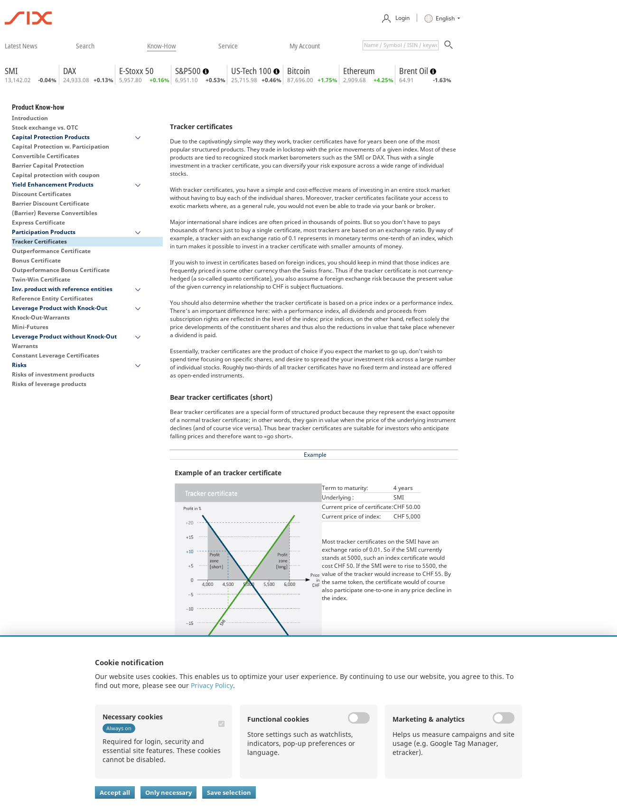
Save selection (229, 792)
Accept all (115, 792)
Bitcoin (298, 70)
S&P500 (189, 70)
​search (85, 45)
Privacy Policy (212, 685)
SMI (11, 70)
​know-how (161, 45)
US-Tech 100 (252, 70)
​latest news (21, 45)
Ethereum (359, 70)
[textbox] (401, 45)
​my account (305, 45)
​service (228, 45)
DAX (69, 70)
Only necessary (168, 792)
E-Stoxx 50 (136, 70)
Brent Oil (414, 70)
